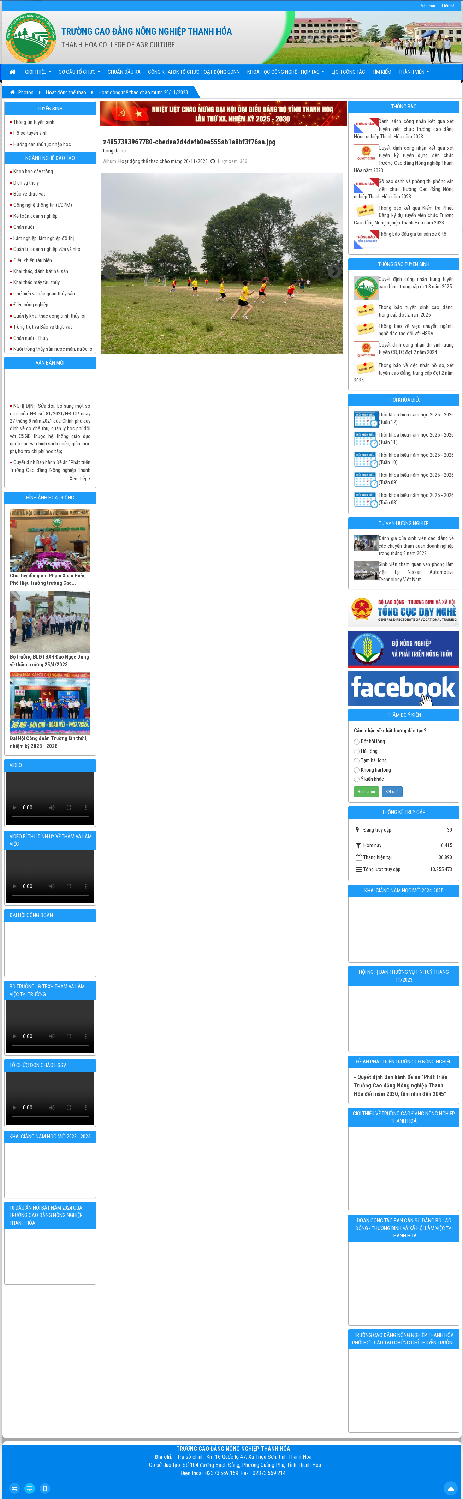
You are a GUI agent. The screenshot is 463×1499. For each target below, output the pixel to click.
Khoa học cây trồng (33, 171)
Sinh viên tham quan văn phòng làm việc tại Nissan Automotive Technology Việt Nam (416, 572)
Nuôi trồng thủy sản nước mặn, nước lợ (53, 349)
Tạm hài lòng (370, 760)
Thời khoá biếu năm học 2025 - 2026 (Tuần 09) (416, 479)
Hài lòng (366, 751)
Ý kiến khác (369, 779)
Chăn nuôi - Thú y (30, 338)
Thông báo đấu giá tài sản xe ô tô (412, 234)
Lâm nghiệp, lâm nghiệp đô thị (43, 238)
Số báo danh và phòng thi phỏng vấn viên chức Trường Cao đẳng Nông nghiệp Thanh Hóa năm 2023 (404, 189)
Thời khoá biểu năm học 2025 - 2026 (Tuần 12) (416, 418)
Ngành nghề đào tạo (50, 158)
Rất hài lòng (369, 741)
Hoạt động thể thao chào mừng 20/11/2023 (163, 161)
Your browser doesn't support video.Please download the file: (50, 798)
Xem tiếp (80, 478)
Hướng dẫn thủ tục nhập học (42, 144)
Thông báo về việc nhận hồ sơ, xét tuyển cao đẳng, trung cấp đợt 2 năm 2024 (404, 373)
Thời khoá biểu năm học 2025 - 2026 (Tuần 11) (416, 438)
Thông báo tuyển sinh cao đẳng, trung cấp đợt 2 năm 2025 (416, 311)
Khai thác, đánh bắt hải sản (40, 271)
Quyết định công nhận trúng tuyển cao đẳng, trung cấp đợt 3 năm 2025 (416, 283)
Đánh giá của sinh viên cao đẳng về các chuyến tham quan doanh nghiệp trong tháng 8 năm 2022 (416, 546)
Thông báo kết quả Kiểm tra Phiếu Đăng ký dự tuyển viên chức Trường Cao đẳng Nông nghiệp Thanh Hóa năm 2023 (404, 215)
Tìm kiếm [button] (382, 72)
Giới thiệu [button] (38, 74)
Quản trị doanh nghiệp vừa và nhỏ (47, 249)
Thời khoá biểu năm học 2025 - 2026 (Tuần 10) (416, 459)
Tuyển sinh (50, 109)
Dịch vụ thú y (26, 183)
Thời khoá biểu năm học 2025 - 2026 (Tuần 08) (416, 499)
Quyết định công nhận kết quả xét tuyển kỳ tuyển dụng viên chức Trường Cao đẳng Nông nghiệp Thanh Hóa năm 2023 (404, 159)
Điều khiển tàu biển (32, 260)
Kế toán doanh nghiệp (35, 216)
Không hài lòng (372, 770)
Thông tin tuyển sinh (33, 122)
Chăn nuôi (23, 227)
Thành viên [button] (414, 74)
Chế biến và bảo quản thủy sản (44, 293)
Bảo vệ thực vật (29, 194)
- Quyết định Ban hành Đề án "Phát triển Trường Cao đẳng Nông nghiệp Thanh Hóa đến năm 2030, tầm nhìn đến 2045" (400, 1085)
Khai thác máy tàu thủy (36, 282)
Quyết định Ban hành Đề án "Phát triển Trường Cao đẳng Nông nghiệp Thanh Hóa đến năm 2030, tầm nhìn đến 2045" (50, 475)
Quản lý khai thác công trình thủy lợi (49, 316)
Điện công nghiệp (30, 304)
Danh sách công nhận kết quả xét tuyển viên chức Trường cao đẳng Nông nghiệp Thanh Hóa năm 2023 (404, 129)
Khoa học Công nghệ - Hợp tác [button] (285, 74)
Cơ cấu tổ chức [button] (79, 74)
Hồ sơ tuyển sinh (30, 133)
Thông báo (404, 106)
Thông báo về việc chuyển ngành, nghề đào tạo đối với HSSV (416, 330)
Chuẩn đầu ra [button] (124, 72)
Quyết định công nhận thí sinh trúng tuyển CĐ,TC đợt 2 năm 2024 (416, 348)
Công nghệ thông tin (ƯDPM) (42, 205)
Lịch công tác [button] (348, 72)
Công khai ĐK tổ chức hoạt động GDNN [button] (194, 72)
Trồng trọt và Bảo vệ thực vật (42, 327)
